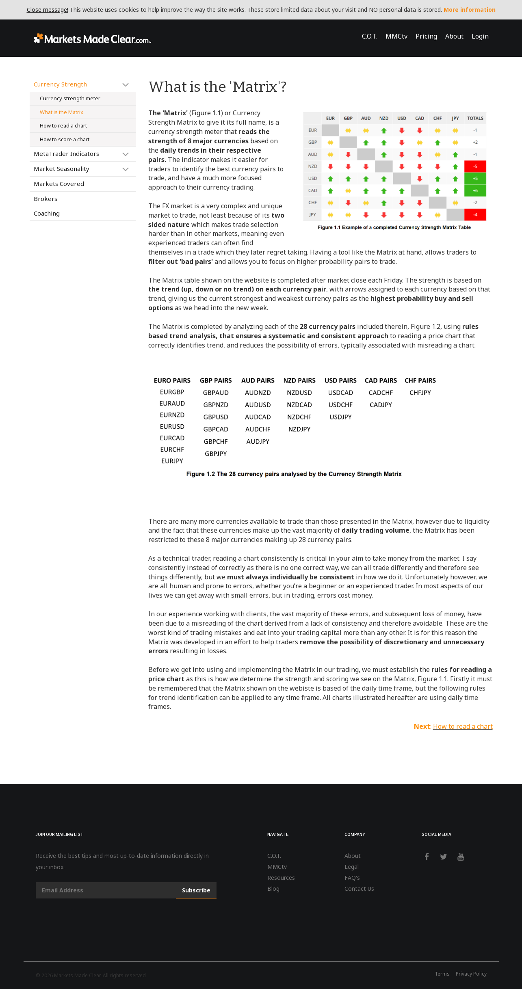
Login (480, 36)
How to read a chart (63, 125)
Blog (273, 888)
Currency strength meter (70, 98)
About (454, 36)
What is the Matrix (61, 112)
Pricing (426, 36)
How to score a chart (64, 139)
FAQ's (352, 877)
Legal (351, 866)
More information (470, 9)
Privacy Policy (471, 973)
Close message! (47, 9)
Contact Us (359, 888)
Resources (281, 877)
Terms (442, 973)
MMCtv (396, 36)
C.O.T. (369, 36)
